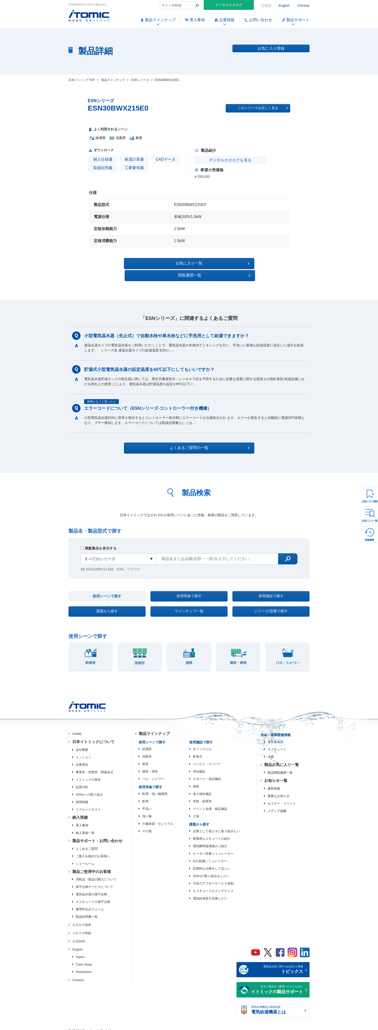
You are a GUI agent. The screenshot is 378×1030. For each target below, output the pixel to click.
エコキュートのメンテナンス (213, 885)
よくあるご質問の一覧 (193, 435)
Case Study (84, 958)
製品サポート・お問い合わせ (97, 835)
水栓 (271, 751)
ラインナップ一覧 (189, 604)
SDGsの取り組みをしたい (211, 870)
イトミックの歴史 (88, 774)
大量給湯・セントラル (158, 818)
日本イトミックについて (93, 736)
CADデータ (166, 159)
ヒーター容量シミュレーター (213, 848)
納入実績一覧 (85, 827)
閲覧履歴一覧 (230, 263)
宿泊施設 (199, 765)
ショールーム (85, 857)
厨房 (145, 758)
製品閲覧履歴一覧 (280, 767)
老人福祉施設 (202, 788)
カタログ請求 (81, 919)
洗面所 (147, 751)
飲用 (145, 795)
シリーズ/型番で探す (271, 604)
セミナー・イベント (282, 797)
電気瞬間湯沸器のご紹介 (210, 840)
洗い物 (147, 810)
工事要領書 (134, 168)
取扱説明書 (103, 168)
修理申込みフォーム (90, 903)
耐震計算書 (134, 159)
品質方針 (82, 781)
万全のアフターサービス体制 (213, 877)
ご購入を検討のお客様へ (93, 850)
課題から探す (107, 604)
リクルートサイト (88, 804)
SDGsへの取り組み (89, 789)
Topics (80, 951)
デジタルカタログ (228, 5)
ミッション (83, 751)
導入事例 (82, 819)
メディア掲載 (277, 805)
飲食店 (197, 751)
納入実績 (80, 812)
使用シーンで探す (107, 586)
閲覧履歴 (369, 540)
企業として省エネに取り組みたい (216, 825)
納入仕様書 (103, 159)
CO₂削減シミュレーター (210, 855)
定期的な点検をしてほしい (211, 863)
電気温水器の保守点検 (91, 888)
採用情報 (82, 796)
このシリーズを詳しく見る (263, 108)
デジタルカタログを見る (223, 160)
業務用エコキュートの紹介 (211, 833)
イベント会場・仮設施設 (210, 803)
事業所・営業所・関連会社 (94, 766)
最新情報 (274, 783)
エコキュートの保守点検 (93, 896)
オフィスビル (202, 743)
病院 (196, 780)
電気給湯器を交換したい (210, 892)
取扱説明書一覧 (87, 911)
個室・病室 (150, 765)
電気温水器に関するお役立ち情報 (277, 964)
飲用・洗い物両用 (154, 788)
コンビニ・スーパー (207, 758)
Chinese (303, 5)
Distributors (84, 966)
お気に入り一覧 (370, 520)
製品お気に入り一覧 (281, 759)
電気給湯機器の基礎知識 (277, 1005)
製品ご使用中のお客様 (91, 866)
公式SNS (78, 935)
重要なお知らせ (279, 790)
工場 (196, 810)
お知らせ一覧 (275, 775)
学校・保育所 (202, 795)
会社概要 (82, 744)
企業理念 (82, 759)
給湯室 (147, 743)
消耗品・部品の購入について (96, 873)
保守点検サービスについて (94, 881)
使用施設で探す (270, 585)
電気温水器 (275, 736)
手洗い (147, 803)
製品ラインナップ (154, 728)
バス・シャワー (153, 773)
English (284, 5)
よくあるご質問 (87, 843)
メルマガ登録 (81, 927)
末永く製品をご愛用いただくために (277, 984)
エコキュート (277, 743)
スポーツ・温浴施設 (207, 773)
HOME (77, 728)
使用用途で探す (189, 585)
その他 (147, 825)
